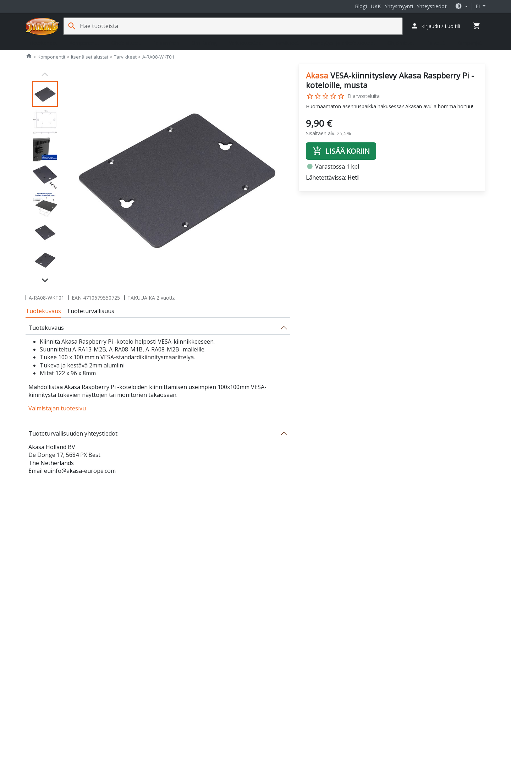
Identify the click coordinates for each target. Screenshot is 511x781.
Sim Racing (204, 42)
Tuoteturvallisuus (90, 311)
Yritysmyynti (399, 6)
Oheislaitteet (126, 42)
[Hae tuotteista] (241, 26)
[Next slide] (45, 279)
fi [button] (478, 6)
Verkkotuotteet (246, 42)
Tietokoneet (43, 42)
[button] (461, 6)
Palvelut (436, 42)
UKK (376, 6)
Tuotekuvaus (43, 311)
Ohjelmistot (401, 42)
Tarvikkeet (287, 42)
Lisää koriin (341, 151)
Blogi (361, 6)
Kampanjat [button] (469, 42)
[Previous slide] (45, 74)
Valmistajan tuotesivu (57, 408)
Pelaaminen (166, 42)
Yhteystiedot (432, 6)
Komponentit (84, 42)
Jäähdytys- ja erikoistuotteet (343, 42)
